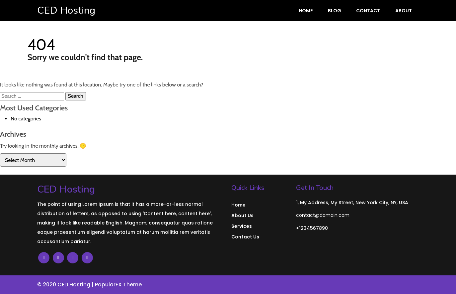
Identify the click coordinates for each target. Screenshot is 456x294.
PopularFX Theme (118, 284)
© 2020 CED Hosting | (66, 284)
